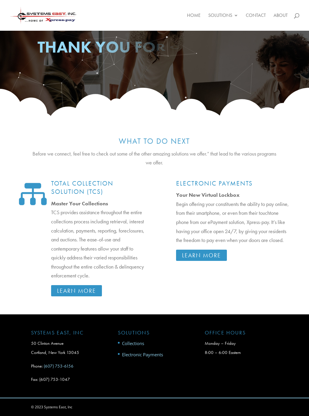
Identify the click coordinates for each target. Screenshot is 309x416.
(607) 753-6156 (59, 366)
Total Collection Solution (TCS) (82, 187)
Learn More (76, 291)
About (281, 15)
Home (194, 15)
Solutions (220, 15)
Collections (133, 343)
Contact (256, 15)
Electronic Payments (214, 183)
